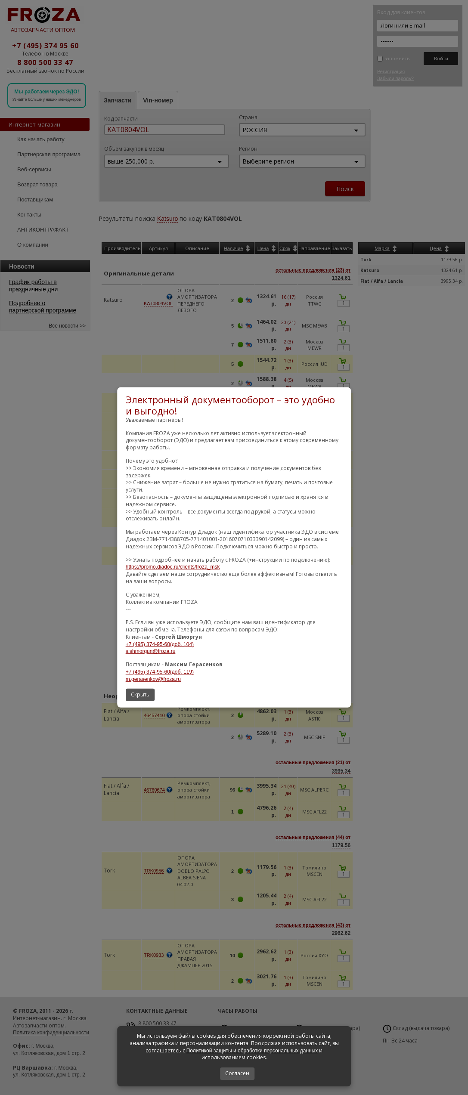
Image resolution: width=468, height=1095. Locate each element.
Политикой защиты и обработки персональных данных (252, 1051)
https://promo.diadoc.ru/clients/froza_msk (173, 567)
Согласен (237, 1073)
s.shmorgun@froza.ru (151, 651)
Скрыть (140, 694)
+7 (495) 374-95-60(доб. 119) (160, 672)
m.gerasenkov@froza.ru (153, 679)
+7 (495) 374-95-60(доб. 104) (160, 644)
